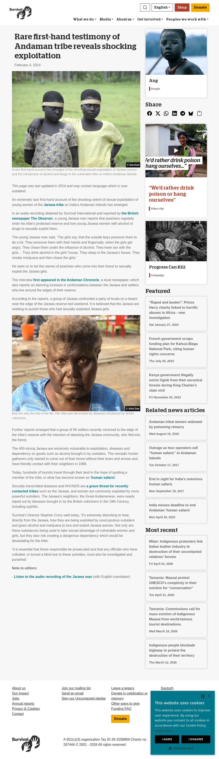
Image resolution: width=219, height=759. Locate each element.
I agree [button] (167, 739)
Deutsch (167, 688)
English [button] (161, 7)
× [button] (208, 696)
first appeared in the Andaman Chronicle (66, 280)
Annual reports (23, 703)
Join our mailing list (76, 688)
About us (124, 19)
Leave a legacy (122, 688)
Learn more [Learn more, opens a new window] (163, 730)
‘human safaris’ (102, 477)
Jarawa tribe (54, 205)
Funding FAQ (121, 709)
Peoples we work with (186, 19)
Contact (18, 714)
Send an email (72, 693)
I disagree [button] (195, 739)
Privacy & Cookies (26, 709)
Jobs (15, 698)
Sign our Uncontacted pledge (84, 698)
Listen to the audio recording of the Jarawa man (53, 576)
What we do (83, 19)
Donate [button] (200, 7)
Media (105, 19)
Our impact (20, 693)
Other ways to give (125, 703)
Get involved (149, 19)
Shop (182, 7)
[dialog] (183, 723)
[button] (145, 7)
